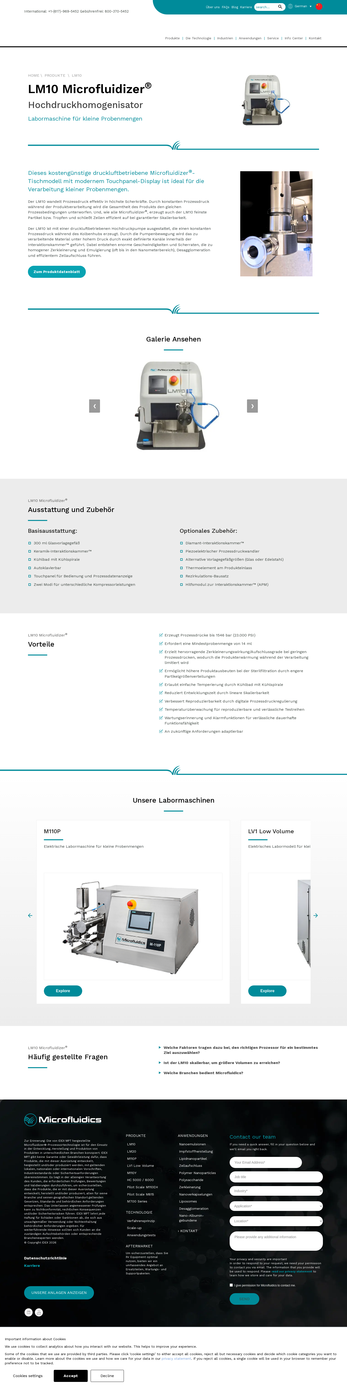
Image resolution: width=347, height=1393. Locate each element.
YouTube (39, 1245)
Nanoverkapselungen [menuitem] (195, 1127)
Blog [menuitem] (234, 7)
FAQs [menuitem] (225, 7)
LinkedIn (28, 1245)
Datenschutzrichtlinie (45, 1190)
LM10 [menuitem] (131, 1077)
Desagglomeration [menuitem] (193, 1141)
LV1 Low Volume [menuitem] (140, 1098)
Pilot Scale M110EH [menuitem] (142, 1120)
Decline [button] (111, 1375)
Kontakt (315, 38)
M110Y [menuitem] (131, 1105)
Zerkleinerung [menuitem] (189, 1120)
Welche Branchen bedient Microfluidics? (203, 1005)
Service (273, 38)
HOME (33, 75)
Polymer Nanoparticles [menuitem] (197, 1105)
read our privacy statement (292, 1204)
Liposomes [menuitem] (188, 1134)
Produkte (172, 38)
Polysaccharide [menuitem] (191, 1112)
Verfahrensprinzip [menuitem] (141, 1153)
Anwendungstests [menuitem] (141, 1168)
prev (30, 882)
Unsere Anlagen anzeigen (59, 1225)
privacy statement (176, 1358)
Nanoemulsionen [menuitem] (192, 1077)
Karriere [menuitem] (246, 7)
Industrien (225, 38)
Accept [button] (74, 1375)
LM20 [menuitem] (131, 1084)
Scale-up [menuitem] (134, 1160)
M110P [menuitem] (132, 1091)
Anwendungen (250, 38)
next (316, 882)
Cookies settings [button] (29, 1375)
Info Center (294, 38)
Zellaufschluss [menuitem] (190, 1098)
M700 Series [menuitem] (137, 1134)
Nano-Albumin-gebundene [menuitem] (191, 1150)
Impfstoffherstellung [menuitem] (196, 1084)
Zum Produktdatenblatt (59, 271)
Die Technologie (199, 38)
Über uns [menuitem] (213, 7)
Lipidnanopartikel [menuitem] (193, 1091)
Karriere (32, 1199)
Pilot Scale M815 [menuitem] (140, 1127)
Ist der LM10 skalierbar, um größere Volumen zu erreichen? (222, 995)
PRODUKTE (55, 75)
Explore (63, 925)
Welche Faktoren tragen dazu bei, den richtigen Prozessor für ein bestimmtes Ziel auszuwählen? (241, 983)
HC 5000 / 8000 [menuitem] (140, 1112)
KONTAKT (189, 1163)
